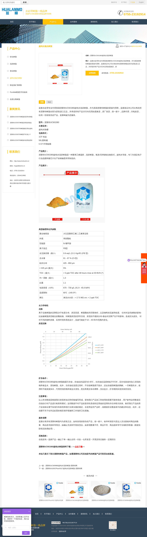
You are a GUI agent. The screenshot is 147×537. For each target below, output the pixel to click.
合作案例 (73, 22)
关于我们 (124, 2)
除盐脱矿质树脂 (16, 85)
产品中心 (53, 22)
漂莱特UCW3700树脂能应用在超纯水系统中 (21, 129)
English (141, 2)
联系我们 (135, 22)
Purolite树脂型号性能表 (18, 92)
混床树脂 (13, 64)
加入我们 (114, 22)
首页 (12, 22)
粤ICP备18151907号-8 (69, 523)
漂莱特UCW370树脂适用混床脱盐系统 (21, 123)
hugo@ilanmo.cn (19, 166)
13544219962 (21, 175)
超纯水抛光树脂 (16, 78)
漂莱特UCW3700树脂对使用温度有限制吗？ (21, 140)
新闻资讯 (94, 22)
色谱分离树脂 (15, 99)
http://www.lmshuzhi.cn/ (21, 161)
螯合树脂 (13, 71)
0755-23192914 (134, 14)
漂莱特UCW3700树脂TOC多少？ (20, 134)
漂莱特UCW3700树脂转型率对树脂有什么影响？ (21, 117)
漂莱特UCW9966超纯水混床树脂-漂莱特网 (61, 466)
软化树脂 (13, 57)
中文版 (132, 2)
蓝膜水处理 (62, 531)
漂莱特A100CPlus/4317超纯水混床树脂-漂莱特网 (63, 468)
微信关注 (114, 2)
